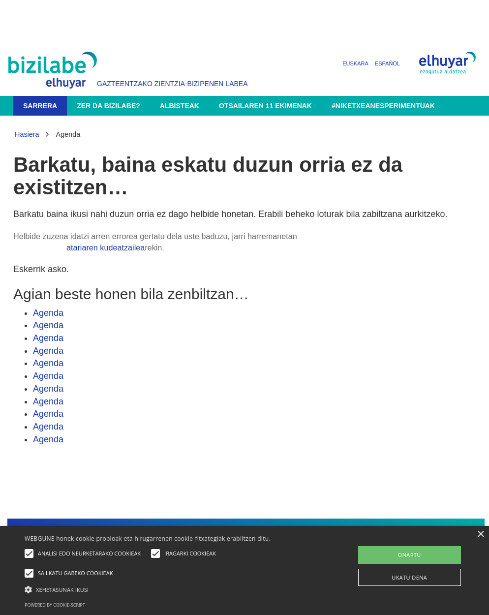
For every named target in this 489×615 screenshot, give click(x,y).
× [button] (480, 534)
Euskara (355, 63)
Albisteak (179, 106)
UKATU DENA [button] (409, 577)
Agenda (48, 313)
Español (387, 63)
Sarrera (40, 106)
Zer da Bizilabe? (108, 106)
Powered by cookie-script (55, 605)
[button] (167, 589)
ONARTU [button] (409, 554)
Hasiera (27, 134)
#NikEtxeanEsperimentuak (383, 106)
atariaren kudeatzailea (105, 247)
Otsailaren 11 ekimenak (265, 106)
